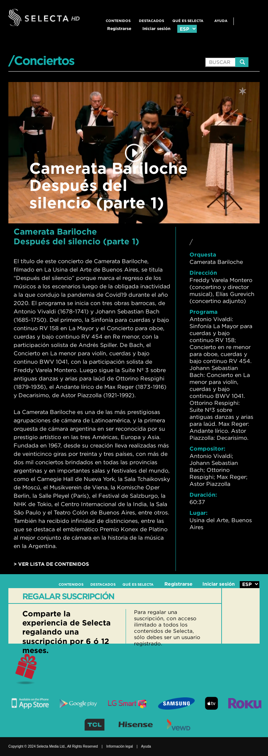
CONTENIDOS (118, 21)
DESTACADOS (151, 21)
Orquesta (202, 254)
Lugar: (198, 513)
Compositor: (207, 448)
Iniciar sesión (156, 28)
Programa (203, 312)
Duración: (203, 494)
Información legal (119, 746)
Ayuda (221, 21)
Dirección (203, 272)
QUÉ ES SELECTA (187, 21)
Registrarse (119, 28)
